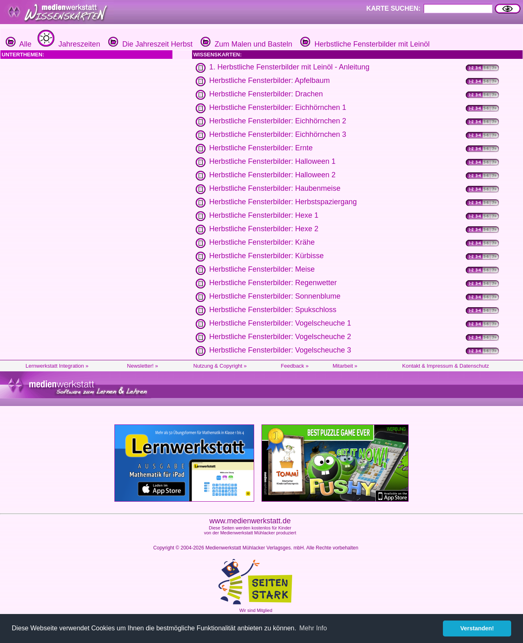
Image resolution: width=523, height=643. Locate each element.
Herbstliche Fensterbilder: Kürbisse (266, 256)
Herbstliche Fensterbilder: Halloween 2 (272, 175)
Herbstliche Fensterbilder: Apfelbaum (269, 80)
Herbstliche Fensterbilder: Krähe (262, 242)
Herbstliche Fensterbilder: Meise (262, 269)
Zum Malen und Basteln (245, 44)
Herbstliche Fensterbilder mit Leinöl (363, 44)
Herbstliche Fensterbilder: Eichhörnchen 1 (277, 107)
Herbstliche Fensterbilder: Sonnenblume (274, 296)
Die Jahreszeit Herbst (149, 44)
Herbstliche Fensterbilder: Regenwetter (273, 283)
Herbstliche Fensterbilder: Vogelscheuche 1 (280, 323)
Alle (18, 44)
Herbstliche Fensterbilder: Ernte (261, 148)
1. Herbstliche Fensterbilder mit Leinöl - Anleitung (289, 67)
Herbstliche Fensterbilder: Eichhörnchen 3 (277, 134)
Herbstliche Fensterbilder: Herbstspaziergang (283, 202)
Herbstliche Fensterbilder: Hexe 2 (263, 229)
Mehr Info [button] (313, 628)
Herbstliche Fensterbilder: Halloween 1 (272, 161)
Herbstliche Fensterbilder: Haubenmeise (274, 188)
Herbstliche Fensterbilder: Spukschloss (272, 310)
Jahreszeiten (68, 44)
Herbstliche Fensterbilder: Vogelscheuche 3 (280, 350)
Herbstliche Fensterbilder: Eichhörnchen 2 (277, 121)
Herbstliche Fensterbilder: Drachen (266, 94)
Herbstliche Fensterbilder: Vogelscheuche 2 (280, 337)
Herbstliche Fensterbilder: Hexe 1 (263, 215)
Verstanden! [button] (477, 628)
